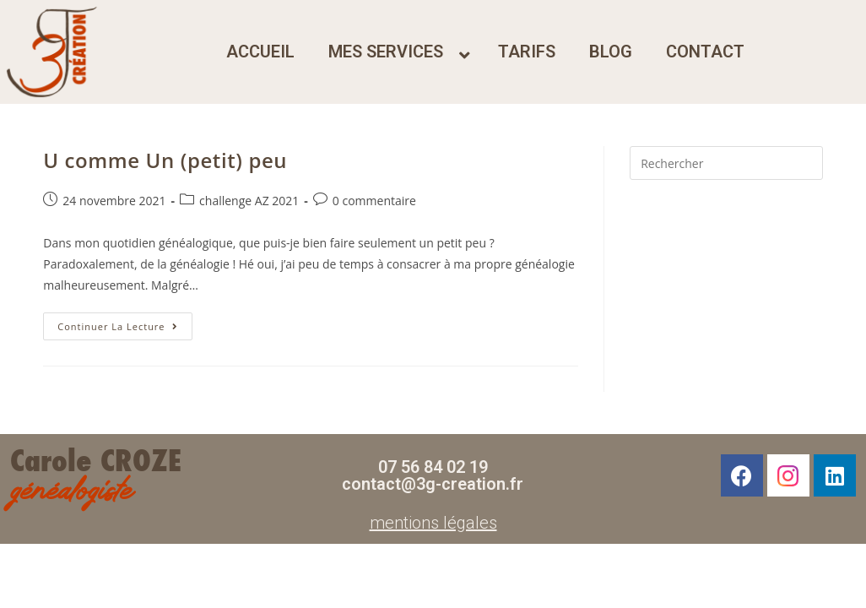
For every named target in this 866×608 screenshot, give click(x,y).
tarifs (526, 51)
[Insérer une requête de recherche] (726, 163)
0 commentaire (374, 201)
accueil (260, 51)
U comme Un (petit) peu (165, 160)
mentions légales (433, 523)
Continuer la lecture (124, 322)
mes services (385, 51)
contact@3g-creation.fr (432, 484)
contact (705, 51)
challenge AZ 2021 (249, 201)
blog (610, 51)
